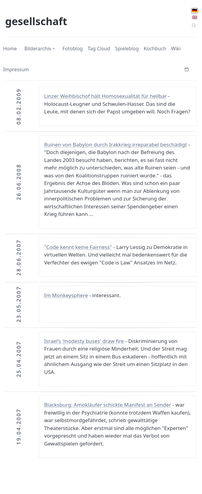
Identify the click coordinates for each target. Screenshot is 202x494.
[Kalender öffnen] (187, 69)
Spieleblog (127, 48)
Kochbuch (155, 48)
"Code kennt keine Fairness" (78, 247)
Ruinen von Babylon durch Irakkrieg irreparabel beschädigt (115, 144)
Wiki (176, 48)
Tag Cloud (99, 48)
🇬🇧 (194, 17)
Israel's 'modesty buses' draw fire (84, 341)
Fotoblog (72, 48)
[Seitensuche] (194, 25)
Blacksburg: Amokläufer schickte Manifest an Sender (107, 404)
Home (10, 48)
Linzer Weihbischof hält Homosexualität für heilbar (105, 95)
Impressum (16, 69)
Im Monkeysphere (66, 295)
